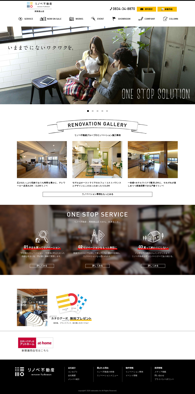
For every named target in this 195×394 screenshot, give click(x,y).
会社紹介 (72, 368)
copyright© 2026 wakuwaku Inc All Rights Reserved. (97, 391)
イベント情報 (131, 375)
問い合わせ (159, 375)
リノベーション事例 (134, 372)
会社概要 (72, 375)
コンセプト (73, 372)
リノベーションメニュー (107, 375)
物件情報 (129, 368)
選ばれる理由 (102, 368)
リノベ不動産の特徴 (105, 372)
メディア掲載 (160, 372)
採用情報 (158, 368)
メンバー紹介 (74, 379)
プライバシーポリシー (164, 379)
